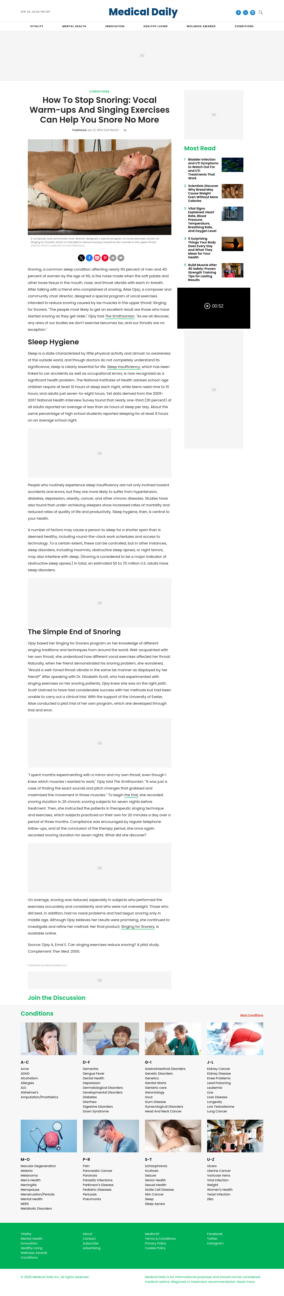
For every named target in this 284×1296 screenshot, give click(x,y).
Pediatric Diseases (97, 1189)
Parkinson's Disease (98, 1185)
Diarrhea (89, 1102)
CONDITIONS (244, 26)
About (87, 1234)
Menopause (30, 1189)
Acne (25, 1069)
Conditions (100, 91)
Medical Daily (143, 12)
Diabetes (90, 1097)
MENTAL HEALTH (74, 26)
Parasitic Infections (98, 1180)
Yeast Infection (218, 1194)
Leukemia (214, 1087)
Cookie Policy (155, 1248)
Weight (212, 1185)
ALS (23, 1087)
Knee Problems (219, 1078)
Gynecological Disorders (164, 1106)
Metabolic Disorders (36, 1208)
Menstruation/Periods (38, 1194)
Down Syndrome (96, 1111)
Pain (86, 1166)
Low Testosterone (220, 1106)
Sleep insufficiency (123, 366)
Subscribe (90, 1243)
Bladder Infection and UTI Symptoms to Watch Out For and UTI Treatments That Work (203, 168)
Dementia (90, 1069)
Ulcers (212, 1166)
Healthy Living (31, 1248)
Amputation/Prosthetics (39, 1097)
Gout (149, 1097)
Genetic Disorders (159, 1073)
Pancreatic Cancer (97, 1170)
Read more (245, 1281)
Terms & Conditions (160, 1238)
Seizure (150, 1175)
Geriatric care (155, 1087)
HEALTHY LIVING (156, 26)
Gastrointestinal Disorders (165, 1069)
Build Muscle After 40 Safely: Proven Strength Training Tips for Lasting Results (202, 272)
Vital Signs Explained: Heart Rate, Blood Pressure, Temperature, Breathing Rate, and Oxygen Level (202, 219)
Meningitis (29, 1185)
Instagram (215, 1243)
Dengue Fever (94, 1073)
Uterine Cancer (219, 1170)
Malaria (27, 1170)
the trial (131, 794)
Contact (89, 1238)
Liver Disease (217, 1097)
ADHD (25, 1073)
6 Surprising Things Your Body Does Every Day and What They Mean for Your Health (202, 248)
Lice (210, 1092)
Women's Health (220, 1189)
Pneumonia (92, 1199)
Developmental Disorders (102, 1092)
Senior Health (155, 1180)
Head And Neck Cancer (163, 1111)
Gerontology (154, 1092)
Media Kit (152, 1234)
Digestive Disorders (98, 1106)
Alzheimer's (29, 1092)
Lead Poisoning (219, 1083)
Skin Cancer (154, 1194)
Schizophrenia (156, 1166)
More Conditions (251, 1015)
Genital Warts (155, 1083)
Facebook (214, 1234)
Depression (91, 1083)
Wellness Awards (201, 26)
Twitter (212, 1238)
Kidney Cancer (218, 1069)
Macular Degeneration (38, 1166)
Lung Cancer (217, 1111)
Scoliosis (151, 1170)
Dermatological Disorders (103, 1087)
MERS (25, 1204)
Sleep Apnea (155, 1204)
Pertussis (90, 1194)
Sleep (149, 1199)
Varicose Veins (218, 1175)
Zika (210, 1199)
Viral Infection (218, 1180)
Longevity (214, 1102)
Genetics (152, 1078)
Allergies (27, 1083)
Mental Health (32, 1199)
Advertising (92, 1248)
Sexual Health (155, 1185)
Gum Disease (155, 1102)
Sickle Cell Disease (159, 1189)
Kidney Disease (219, 1073)
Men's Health (31, 1180)
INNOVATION (114, 26)
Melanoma (29, 1175)
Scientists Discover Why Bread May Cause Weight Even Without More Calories (203, 193)
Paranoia (90, 1175)
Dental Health (93, 1078)
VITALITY (36, 26)
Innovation (29, 1243)
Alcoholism (29, 1078)
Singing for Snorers (137, 926)
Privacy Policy (155, 1243)
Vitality (26, 1234)
